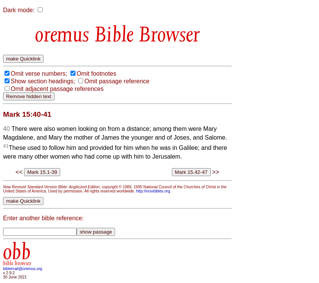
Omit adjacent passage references (57, 89)
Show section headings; (43, 81)
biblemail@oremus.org (22, 269)
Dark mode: (19, 10)
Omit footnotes (96, 73)
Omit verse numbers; (39, 73)
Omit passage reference (116, 81)
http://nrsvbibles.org (153, 191)
